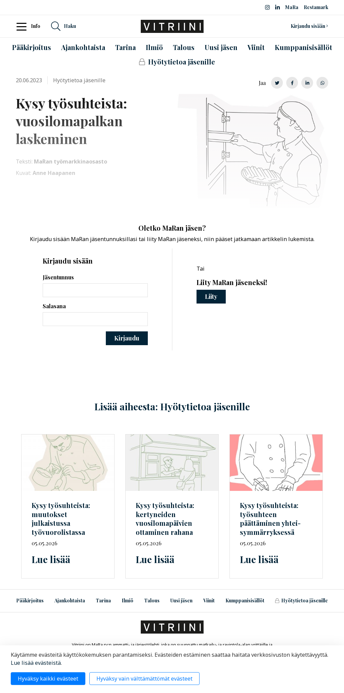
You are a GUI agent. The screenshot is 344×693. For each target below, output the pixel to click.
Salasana (54, 306)
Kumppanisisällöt (244, 600)
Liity (211, 296)
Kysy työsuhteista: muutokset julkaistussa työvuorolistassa (61, 519)
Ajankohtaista (69, 600)
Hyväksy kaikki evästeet (48, 678)
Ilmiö (127, 600)
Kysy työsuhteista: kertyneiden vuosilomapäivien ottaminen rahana (165, 519)
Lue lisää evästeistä (36, 662)
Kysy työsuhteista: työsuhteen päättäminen (270, 519)
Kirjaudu (126, 338)
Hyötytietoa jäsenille (301, 600)
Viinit (209, 600)
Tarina (103, 600)
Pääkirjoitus (30, 600)
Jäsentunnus (58, 277)
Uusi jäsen (181, 600)
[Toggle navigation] (23, 26)
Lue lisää (51, 559)
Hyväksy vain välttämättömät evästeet (144, 678)
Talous (152, 600)
